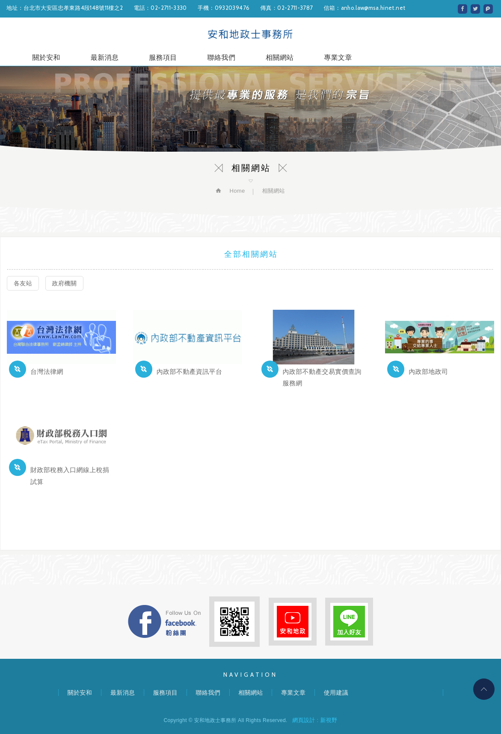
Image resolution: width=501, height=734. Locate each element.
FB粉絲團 (164, 621)
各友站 (23, 283)
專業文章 (338, 58)
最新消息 (105, 58)
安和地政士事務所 (250, 34)
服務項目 (163, 58)
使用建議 (336, 692)
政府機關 (64, 283)
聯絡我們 (221, 58)
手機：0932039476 (224, 7)
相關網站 (279, 58)
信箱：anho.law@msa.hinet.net (364, 7)
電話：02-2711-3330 (160, 7)
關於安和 (46, 58)
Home (236, 191)
